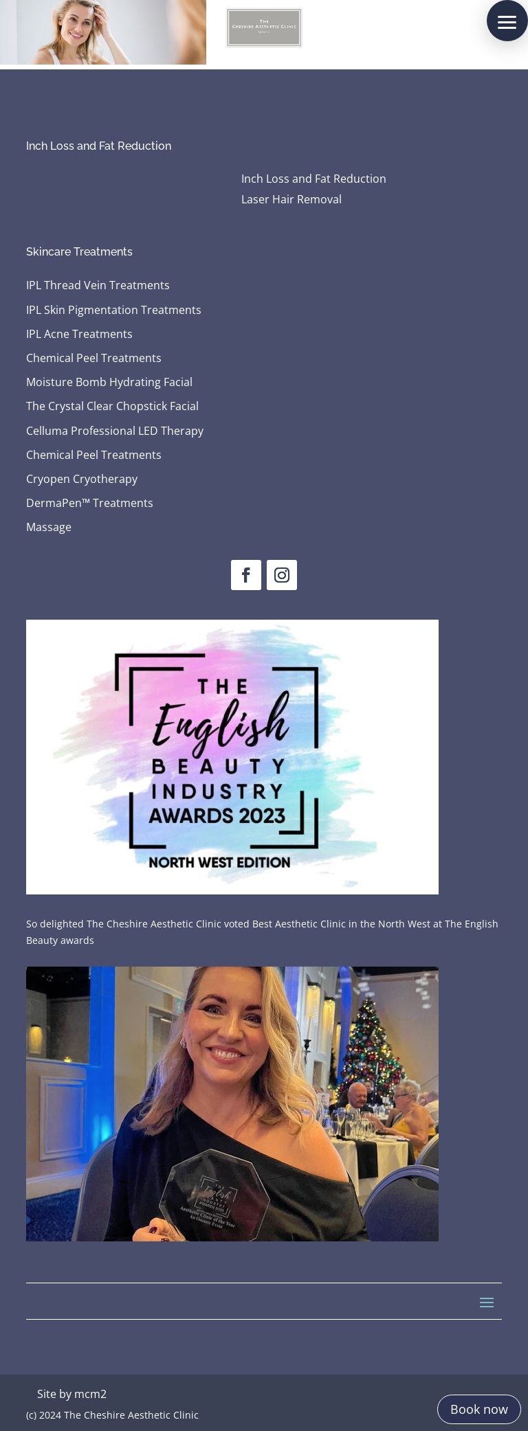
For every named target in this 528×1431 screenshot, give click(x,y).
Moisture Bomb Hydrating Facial (109, 383)
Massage (49, 527)
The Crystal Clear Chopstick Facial (112, 407)
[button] (507, 20)
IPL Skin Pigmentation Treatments (113, 310)
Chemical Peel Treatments (94, 358)
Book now (479, 1409)
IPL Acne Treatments (79, 334)
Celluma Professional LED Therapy (115, 431)
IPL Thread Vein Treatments (98, 286)
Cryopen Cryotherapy (82, 479)
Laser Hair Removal (291, 200)
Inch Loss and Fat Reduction (313, 180)
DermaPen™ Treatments (89, 503)
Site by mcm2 (72, 1393)
